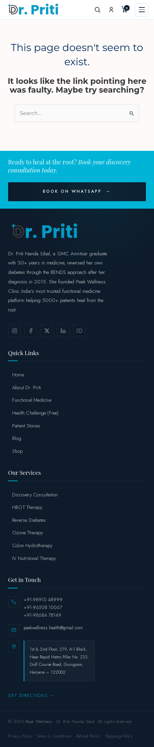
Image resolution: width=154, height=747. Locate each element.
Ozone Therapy (27, 532)
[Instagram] (14, 330)
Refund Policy (88, 736)
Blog (16, 438)
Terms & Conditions (54, 736)
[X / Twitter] (47, 330)
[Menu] (142, 10)
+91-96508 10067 (43, 607)
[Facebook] (30, 330)
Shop (17, 450)
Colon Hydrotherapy (32, 545)
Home (18, 374)
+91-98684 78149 (42, 615)
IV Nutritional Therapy (34, 558)
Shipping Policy (119, 736)
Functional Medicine (31, 399)
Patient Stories (26, 425)
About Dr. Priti (26, 387)
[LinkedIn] (63, 330)
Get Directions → (31, 696)
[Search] (97, 9)
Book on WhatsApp (72, 191)
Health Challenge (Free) (35, 412)
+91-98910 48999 (43, 599)
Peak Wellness (38, 721)
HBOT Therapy (27, 507)
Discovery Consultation (35, 494)
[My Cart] (125, 9)
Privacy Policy (20, 736)
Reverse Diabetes (29, 519)
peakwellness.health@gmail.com (53, 627)
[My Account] (111, 9)
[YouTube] (79, 330)
